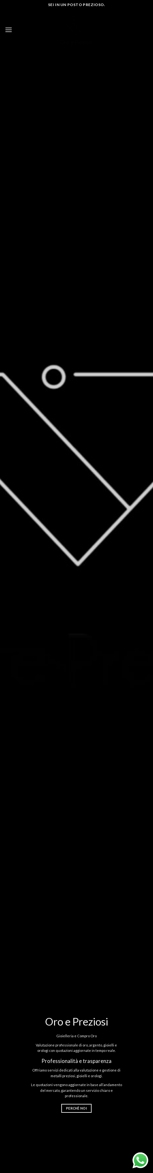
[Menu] (8, 29)
